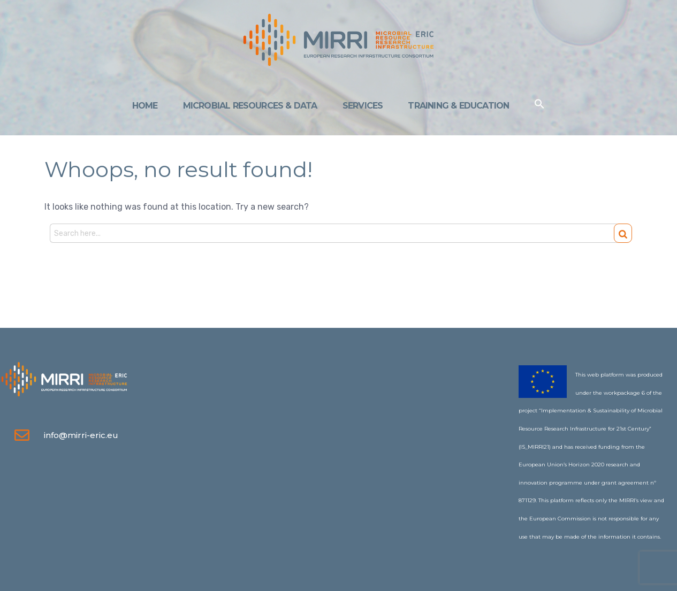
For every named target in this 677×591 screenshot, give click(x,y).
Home (145, 106)
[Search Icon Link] (539, 106)
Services (363, 106)
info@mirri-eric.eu (81, 435)
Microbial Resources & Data (250, 106)
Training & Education (458, 106)
